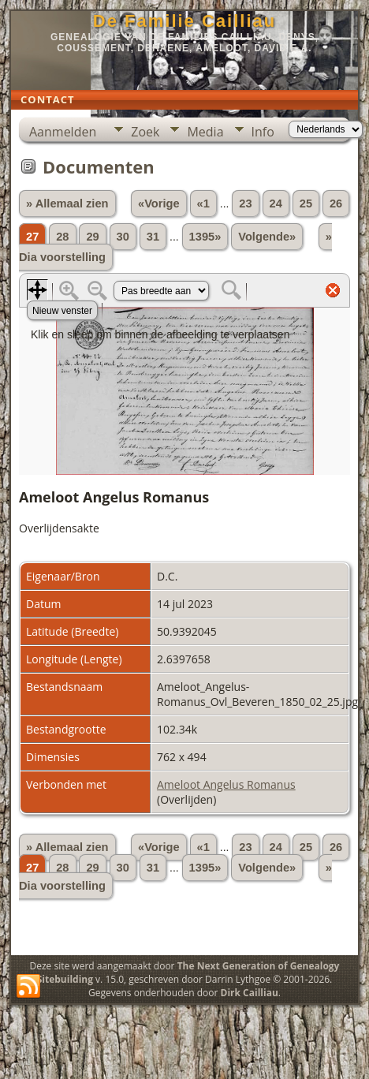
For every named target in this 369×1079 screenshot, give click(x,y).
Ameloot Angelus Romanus (226, 784)
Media (205, 131)
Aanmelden (62, 131)
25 (306, 203)
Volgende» (267, 236)
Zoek (145, 131)
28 (62, 236)
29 (92, 236)
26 (336, 203)
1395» (205, 236)
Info (263, 131)
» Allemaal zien (67, 203)
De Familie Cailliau (184, 21)
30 (123, 236)
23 (245, 203)
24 (276, 203)
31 (153, 236)
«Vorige (159, 203)
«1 (203, 203)
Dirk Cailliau (249, 992)
